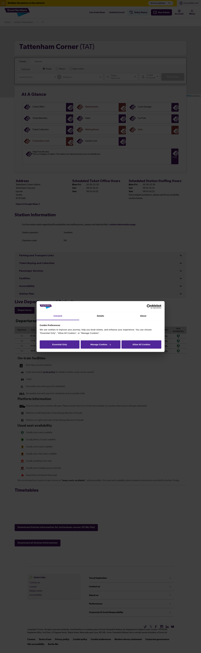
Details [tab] (100, 316)
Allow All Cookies (141, 344)
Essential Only (59, 344)
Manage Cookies (100, 344)
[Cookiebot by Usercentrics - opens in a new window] (148, 306)
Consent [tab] (57, 316)
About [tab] (143, 316)
